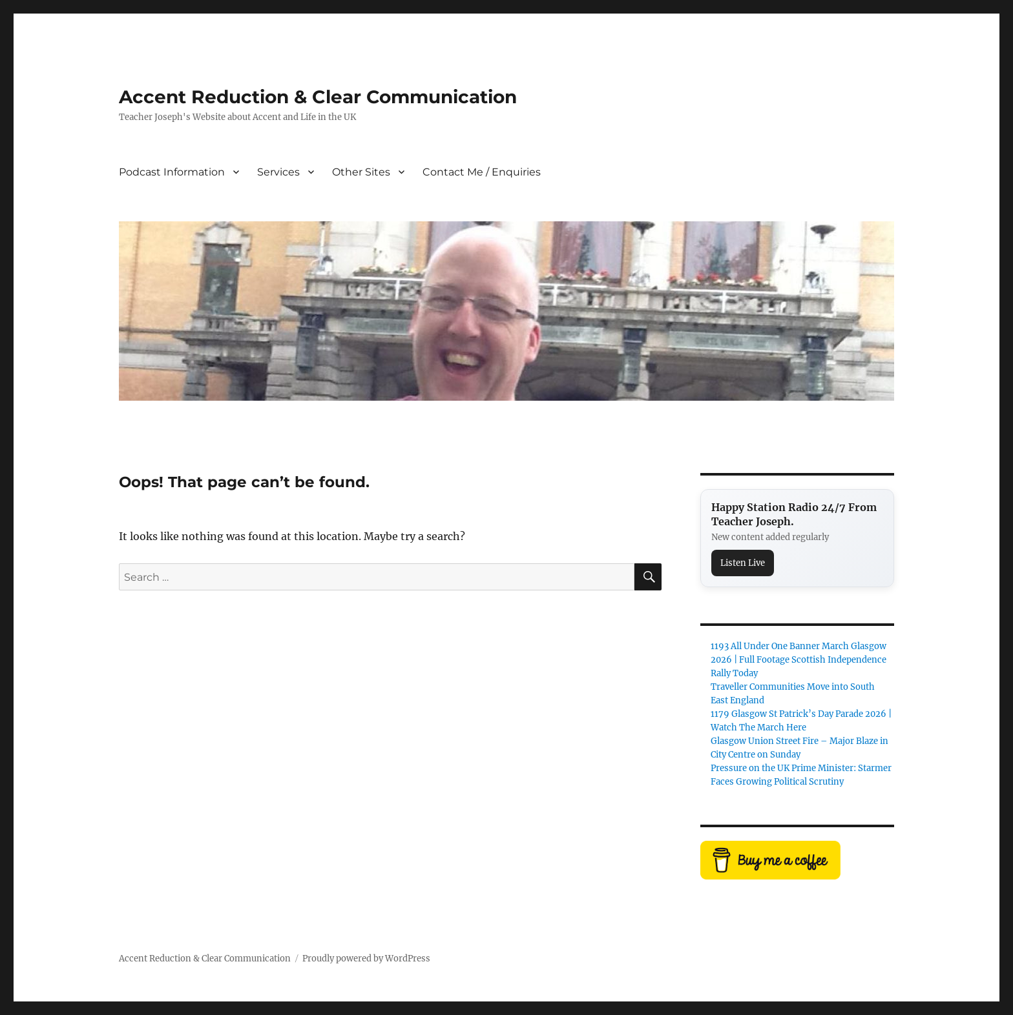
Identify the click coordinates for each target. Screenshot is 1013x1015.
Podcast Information (172, 172)
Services (278, 172)
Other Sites (361, 172)
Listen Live (742, 563)
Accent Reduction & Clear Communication (318, 97)
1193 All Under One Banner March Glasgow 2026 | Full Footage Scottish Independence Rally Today (798, 660)
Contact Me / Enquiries (482, 172)
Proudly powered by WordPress (366, 958)
